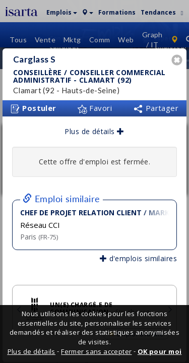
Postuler (33, 105)
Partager (155, 105)
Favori (94, 105)
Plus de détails (94, 128)
